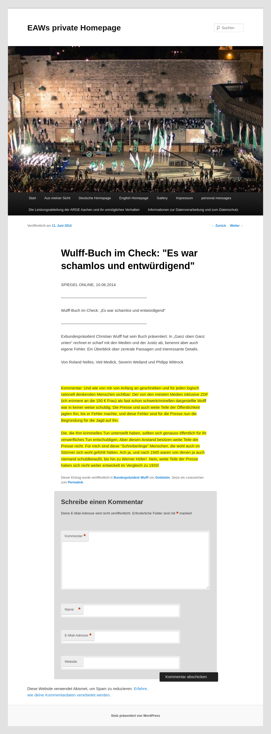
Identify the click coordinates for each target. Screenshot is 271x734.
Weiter (237, 226)
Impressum (184, 198)
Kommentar (75, 536)
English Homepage (133, 198)
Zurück (218, 226)
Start (32, 198)
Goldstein (162, 477)
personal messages (216, 198)
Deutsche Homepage (95, 198)
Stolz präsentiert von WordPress (135, 716)
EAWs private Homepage (74, 27)
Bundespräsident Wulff (131, 477)
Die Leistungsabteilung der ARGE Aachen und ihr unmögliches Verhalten (84, 210)
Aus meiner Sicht (57, 198)
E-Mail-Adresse (78, 635)
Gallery (162, 198)
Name (72, 609)
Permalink (75, 482)
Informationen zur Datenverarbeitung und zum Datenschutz (193, 210)
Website (71, 662)
